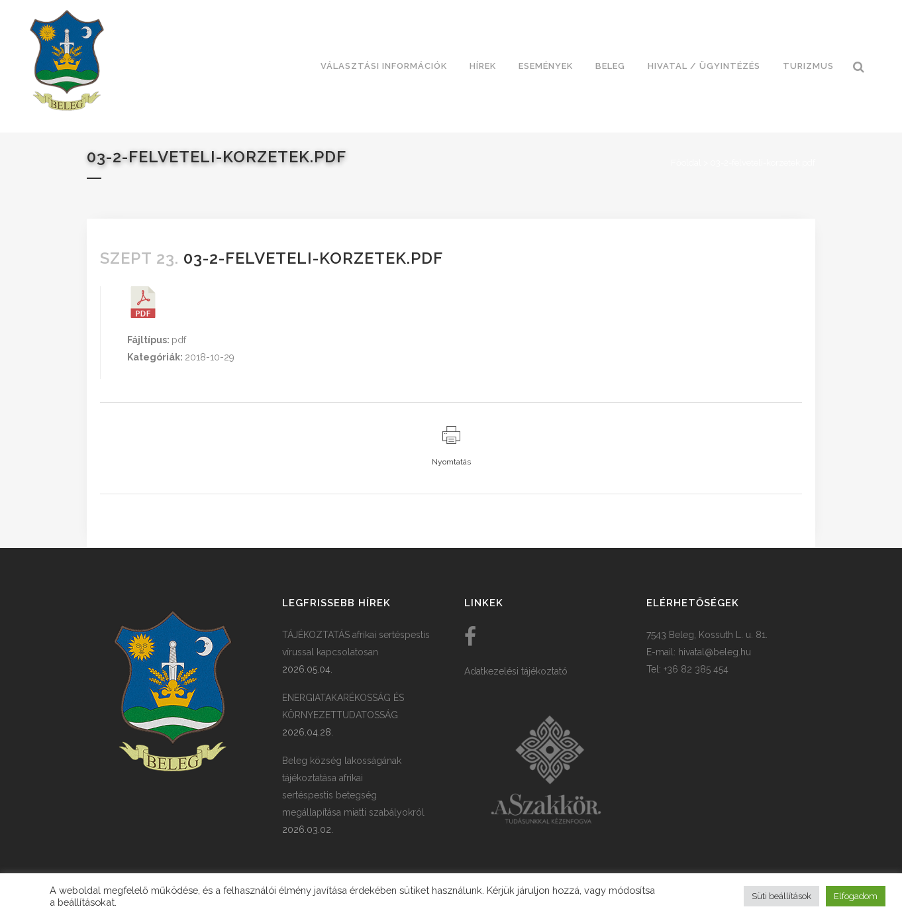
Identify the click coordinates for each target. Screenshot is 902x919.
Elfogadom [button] (855, 896)
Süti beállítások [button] (781, 896)
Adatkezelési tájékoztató (516, 671)
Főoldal (686, 163)
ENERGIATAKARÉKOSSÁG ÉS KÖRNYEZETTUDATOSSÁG (343, 706)
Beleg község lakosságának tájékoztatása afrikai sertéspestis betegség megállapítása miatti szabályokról (353, 786)
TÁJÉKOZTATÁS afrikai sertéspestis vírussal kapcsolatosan (356, 643)
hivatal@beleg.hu (714, 652)
